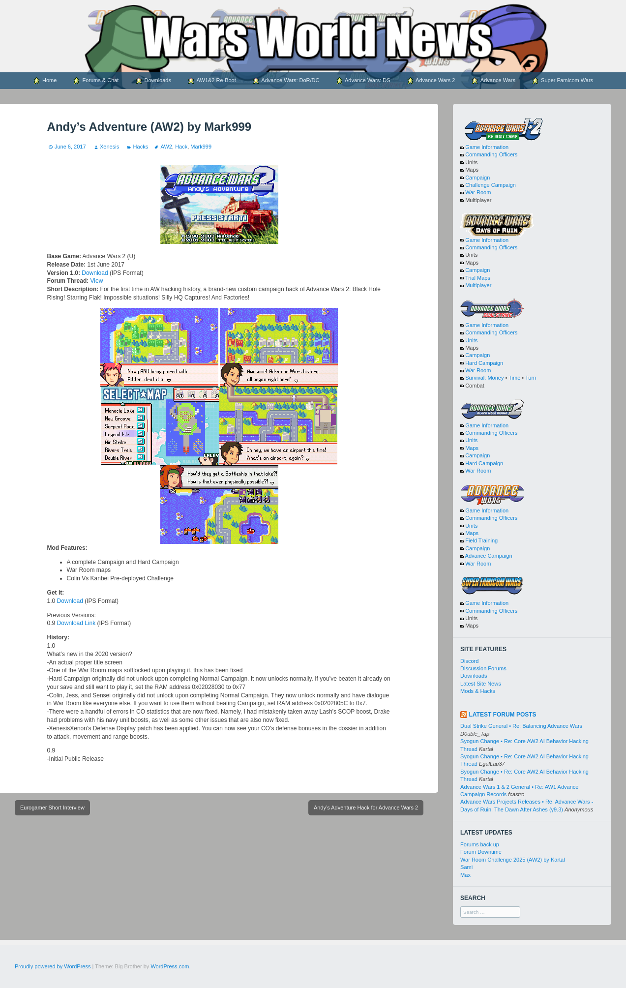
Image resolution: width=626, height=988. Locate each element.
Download (95, 272)
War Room (478, 192)
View (96, 280)
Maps (471, 448)
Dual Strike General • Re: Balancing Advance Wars (521, 726)
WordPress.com (169, 966)
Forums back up (479, 844)
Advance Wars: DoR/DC (286, 81)
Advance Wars (493, 81)
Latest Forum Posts (502, 714)
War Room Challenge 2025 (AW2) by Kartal (512, 860)
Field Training (481, 540)
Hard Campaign (484, 363)
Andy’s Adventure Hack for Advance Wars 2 (366, 807)
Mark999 (200, 147)
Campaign (477, 177)
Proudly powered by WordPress (52, 966)
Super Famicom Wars (562, 81)
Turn (530, 378)
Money (495, 378)
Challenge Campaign (490, 185)
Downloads (153, 81)
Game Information (486, 147)
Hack (181, 147)
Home (45, 81)
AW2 (166, 147)
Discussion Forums (483, 668)
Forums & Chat (96, 81)
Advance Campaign (488, 556)
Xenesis (109, 147)
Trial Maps (477, 278)
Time (514, 378)
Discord (469, 661)
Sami (466, 867)
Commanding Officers (491, 154)
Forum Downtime (481, 852)
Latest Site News (480, 684)
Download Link (76, 623)
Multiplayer (478, 285)
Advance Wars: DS (363, 81)
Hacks (141, 147)
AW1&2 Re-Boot (211, 81)
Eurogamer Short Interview (52, 807)
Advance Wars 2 (431, 81)
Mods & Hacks (477, 691)
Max (465, 875)
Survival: (475, 378)
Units (471, 340)
